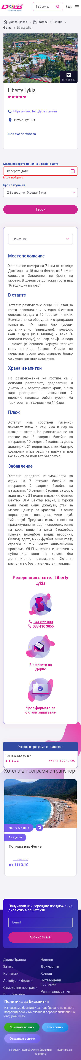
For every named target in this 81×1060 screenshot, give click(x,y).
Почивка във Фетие (18, 756)
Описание (20, 239)
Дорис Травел (15, 22)
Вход (68, 7)
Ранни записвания (55, 991)
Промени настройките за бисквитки (30, 1049)
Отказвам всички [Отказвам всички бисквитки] (22, 1038)
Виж (40, 827)
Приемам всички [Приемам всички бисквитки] (22, 1027)
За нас (8, 966)
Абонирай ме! (41, 937)
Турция (58, 22)
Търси (40, 209)
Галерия (40, 58)
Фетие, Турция (21, 120)
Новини (47, 960)
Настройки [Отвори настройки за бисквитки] (55, 1027)
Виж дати (15, 837)
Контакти (10, 973)
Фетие (7, 27)
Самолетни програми (20, 988)
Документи (50, 966)
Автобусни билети (17, 981)
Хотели (40, 22)
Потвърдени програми (51, 982)
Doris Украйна (14, 994)
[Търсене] (58, 6)
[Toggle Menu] (77, 6)
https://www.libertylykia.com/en (35, 111)
